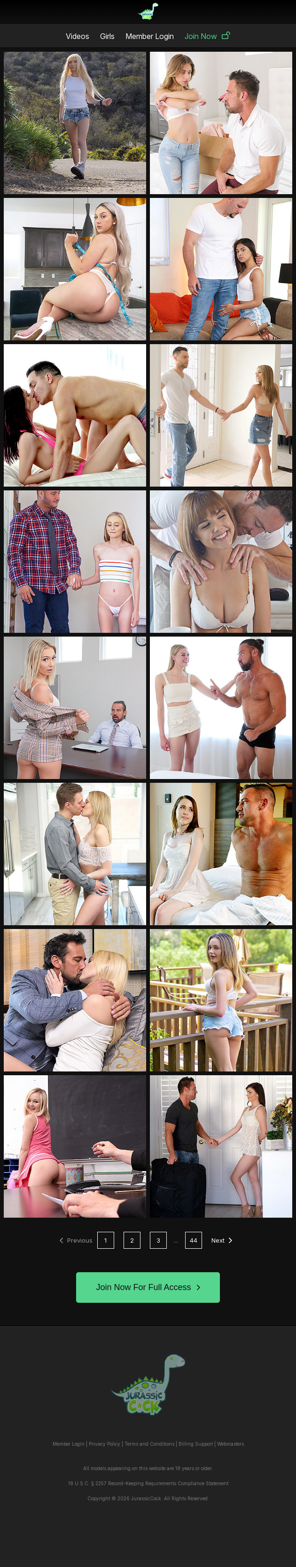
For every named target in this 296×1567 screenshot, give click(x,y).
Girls (107, 36)
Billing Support (196, 1444)
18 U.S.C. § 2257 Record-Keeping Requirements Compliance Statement (148, 1483)
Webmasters (230, 1444)
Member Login (149, 36)
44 (193, 1240)
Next (221, 1240)
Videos (77, 36)
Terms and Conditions (149, 1444)
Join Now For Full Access (148, 1287)
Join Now (207, 36)
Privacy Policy (104, 1444)
